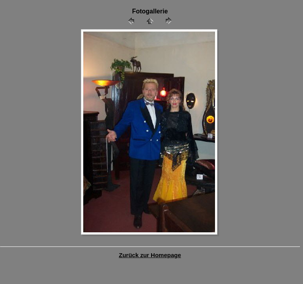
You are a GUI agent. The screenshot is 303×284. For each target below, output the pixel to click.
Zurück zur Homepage (150, 255)
